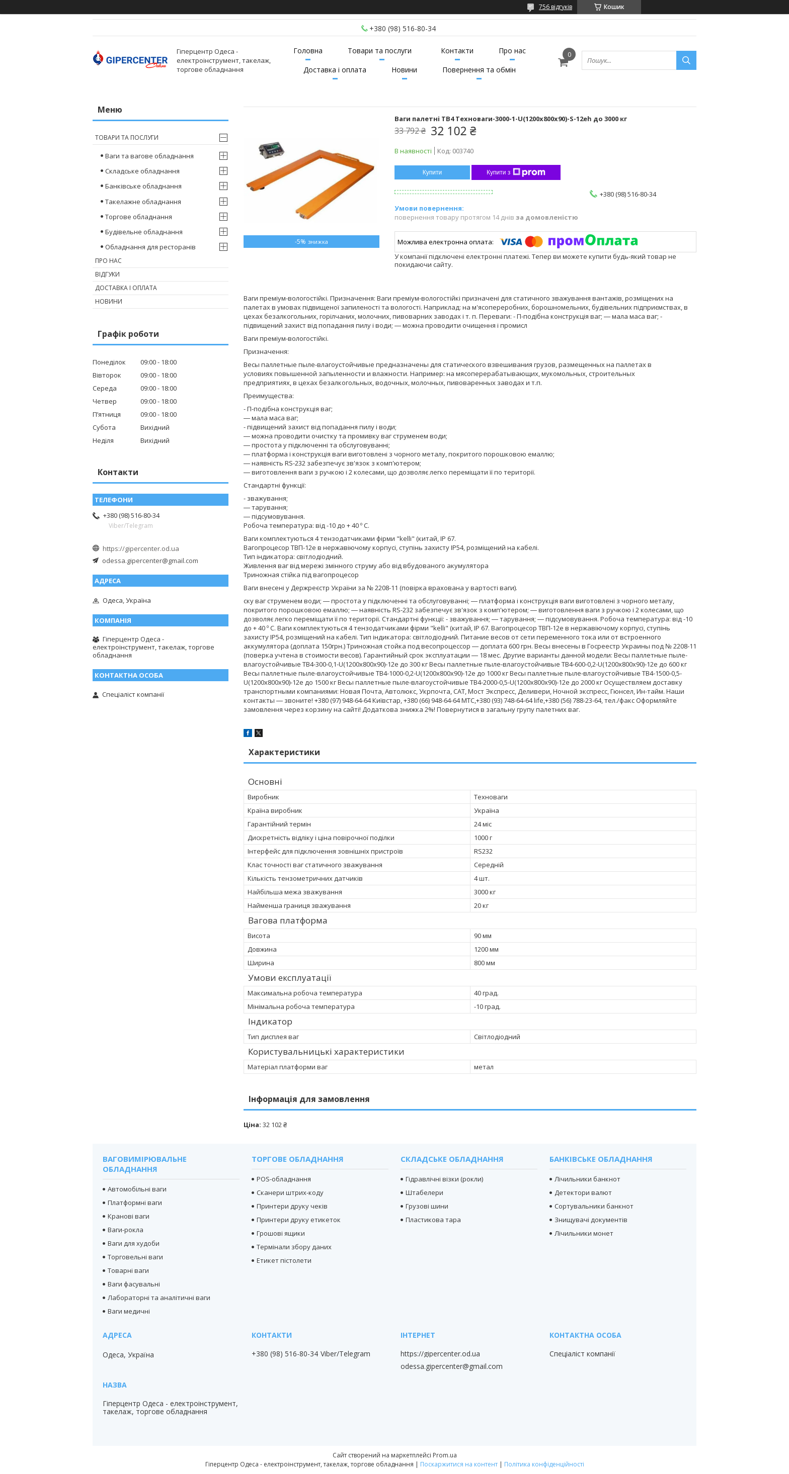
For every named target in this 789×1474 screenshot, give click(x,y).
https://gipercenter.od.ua (141, 548)
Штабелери (424, 1192)
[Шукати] (686, 60)
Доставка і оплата (334, 69)
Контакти (457, 50)
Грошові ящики (281, 1233)
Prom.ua (445, 1455)
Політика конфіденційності (544, 1464)
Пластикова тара (433, 1219)
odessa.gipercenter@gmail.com (150, 561)
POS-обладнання (284, 1178)
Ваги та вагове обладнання (149, 155)
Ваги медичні (129, 1311)
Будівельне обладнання (144, 231)
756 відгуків (555, 7)
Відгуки (107, 274)
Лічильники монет (584, 1233)
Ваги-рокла (125, 1229)
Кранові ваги (128, 1216)
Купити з (516, 172)
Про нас (512, 50)
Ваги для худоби (134, 1243)
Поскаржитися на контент (459, 1464)
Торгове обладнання (138, 216)
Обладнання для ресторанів (150, 246)
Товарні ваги (128, 1270)
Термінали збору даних (294, 1246)
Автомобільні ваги (137, 1188)
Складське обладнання (142, 170)
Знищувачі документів (591, 1219)
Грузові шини (427, 1206)
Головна (308, 50)
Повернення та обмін (479, 69)
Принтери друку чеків (292, 1206)
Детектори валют (583, 1192)
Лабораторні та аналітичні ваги (159, 1297)
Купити (432, 172)
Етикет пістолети (284, 1260)
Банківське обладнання (143, 186)
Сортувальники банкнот (594, 1206)
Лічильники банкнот (587, 1178)
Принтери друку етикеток (299, 1219)
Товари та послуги (380, 50)
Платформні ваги (135, 1202)
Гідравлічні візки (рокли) (444, 1178)
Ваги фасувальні (134, 1283)
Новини (404, 69)
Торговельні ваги (135, 1256)
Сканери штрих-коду (290, 1192)
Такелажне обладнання (143, 201)
